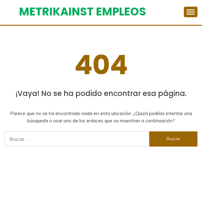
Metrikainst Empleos (82, 11)
